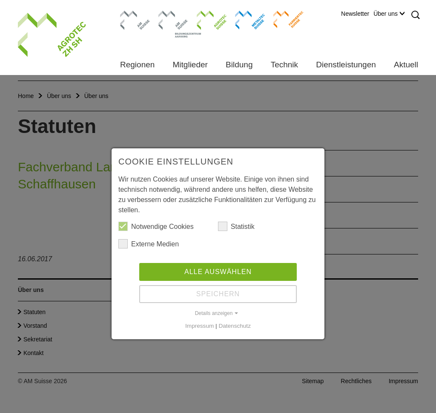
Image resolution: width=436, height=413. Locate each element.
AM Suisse (132, 15)
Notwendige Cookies (156, 226)
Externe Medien (148, 243)
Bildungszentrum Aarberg (173, 19)
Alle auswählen (218, 271)
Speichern (218, 293)
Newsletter (355, 13)
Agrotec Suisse (205, 19)
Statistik (236, 226)
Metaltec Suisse (244, 19)
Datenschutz (234, 326)
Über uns (388, 13)
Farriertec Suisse (284, 19)
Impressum (199, 326)
